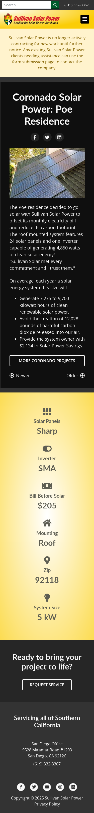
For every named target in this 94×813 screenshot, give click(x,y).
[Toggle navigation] (84, 19)
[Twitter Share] (48, 137)
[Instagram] (60, 786)
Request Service (47, 685)
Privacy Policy (47, 804)
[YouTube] (47, 786)
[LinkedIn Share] (59, 137)
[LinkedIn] (73, 786)
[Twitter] (34, 786)
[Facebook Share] (35, 137)
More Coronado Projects (47, 360)
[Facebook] (21, 786)
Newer (20, 375)
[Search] (55, 5)
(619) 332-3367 (76, 5)
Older (75, 375)
